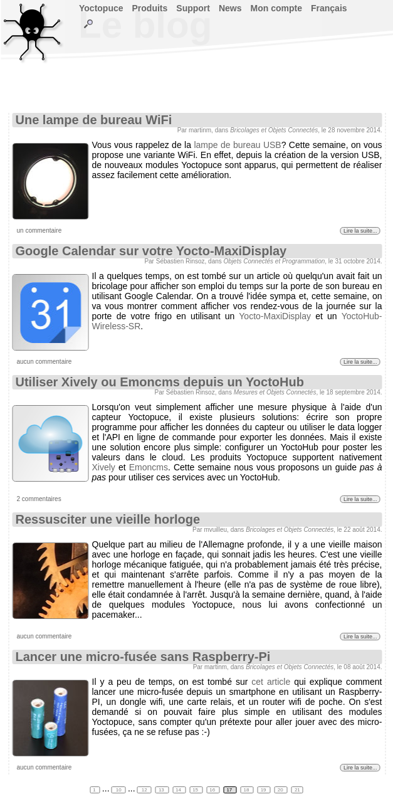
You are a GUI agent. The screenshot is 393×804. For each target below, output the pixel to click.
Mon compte (276, 8)
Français (329, 8)
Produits (150, 8)
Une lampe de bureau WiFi (94, 120)
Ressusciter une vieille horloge (108, 519)
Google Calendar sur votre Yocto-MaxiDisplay (151, 251)
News (230, 8)
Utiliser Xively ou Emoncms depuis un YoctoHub (160, 382)
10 (119, 790)
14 (179, 790)
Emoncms (148, 467)
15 (195, 790)
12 (144, 790)
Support (193, 8)
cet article (270, 682)
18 (247, 790)
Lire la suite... (360, 231)
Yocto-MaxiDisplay (275, 316)
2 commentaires (39, 498)
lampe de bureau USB (237, 145)
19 (264, 790)
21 (297, 790)
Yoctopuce (101, 8)
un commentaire (39, 230)
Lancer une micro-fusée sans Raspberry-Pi (143, 657)
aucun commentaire (44, 361)
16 (212, 790)
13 (162, 790)
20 (281, 790)
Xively (103, 467)
